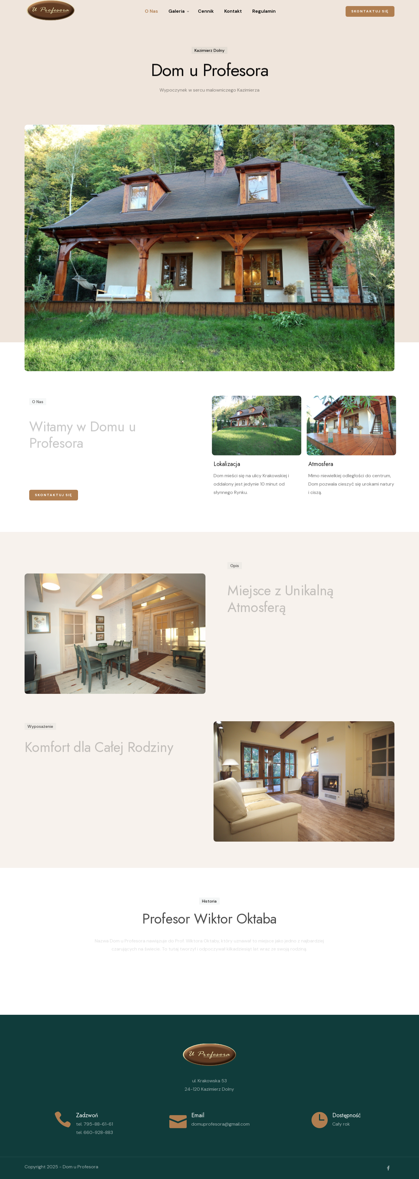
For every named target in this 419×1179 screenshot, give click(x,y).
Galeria (176, 11)
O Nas (151, 11)
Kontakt (233, 11)
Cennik (206, 11)
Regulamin (264, 11)
